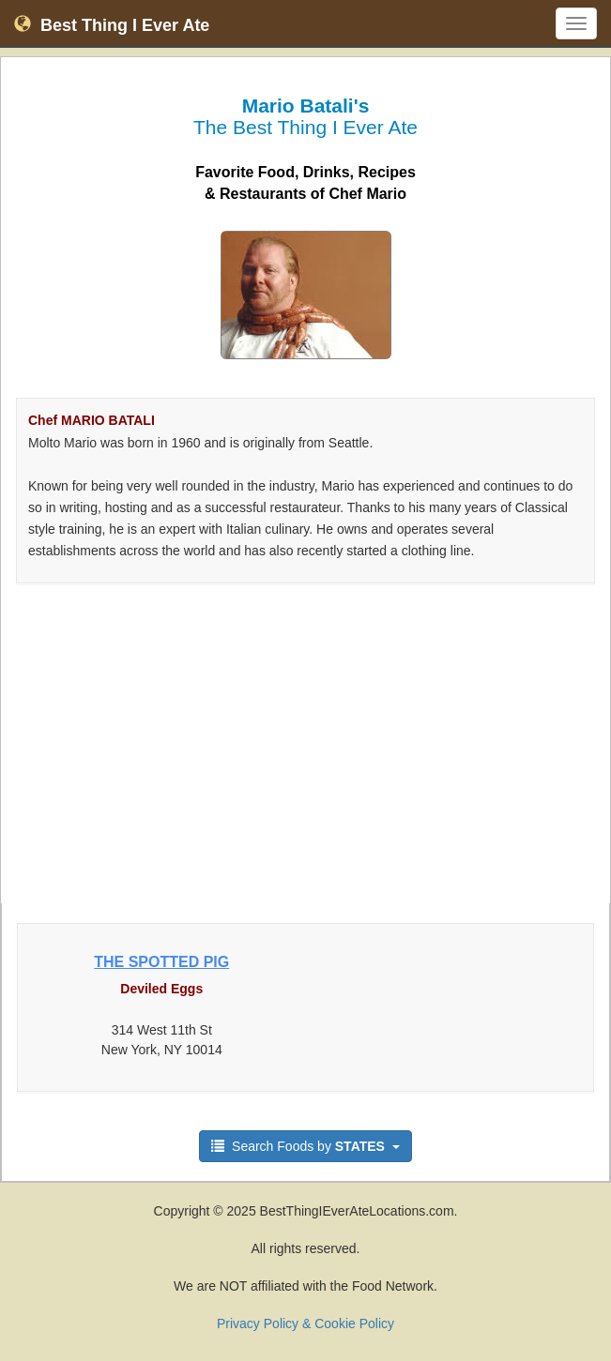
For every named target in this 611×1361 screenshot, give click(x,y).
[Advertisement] (305, 753)
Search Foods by (305, 1146)
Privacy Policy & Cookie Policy (305, 1323)
